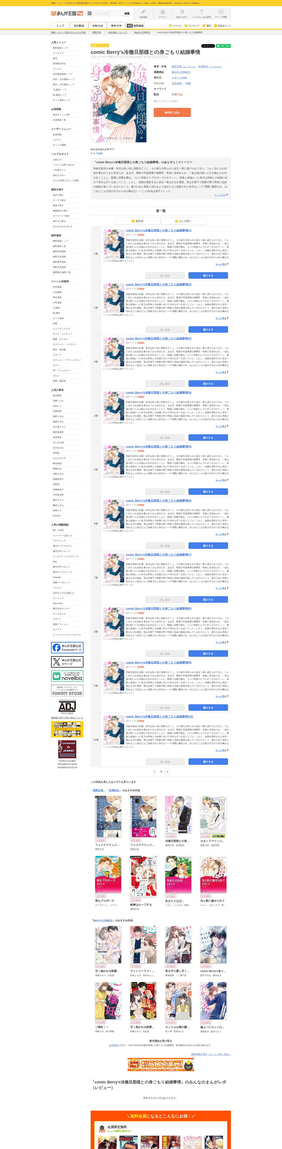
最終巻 (137, 221)
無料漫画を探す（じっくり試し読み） (211, 1054)
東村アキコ (58, 500)
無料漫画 (135, 25)
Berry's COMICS (103, 920)
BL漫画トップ (59, 95)
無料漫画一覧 (59, 246)
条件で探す (58, 195)
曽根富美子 (58, 479)
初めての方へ (59, 175)
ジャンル (174, 25)
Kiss (55, 561)
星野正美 (184, 66)
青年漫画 (57, 297)
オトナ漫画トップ (61, 100)
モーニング (58, 598)
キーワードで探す (61, 216)
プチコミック (59, 540)
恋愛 (55, 323)
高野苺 (56, 484)
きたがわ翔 (58, 442)
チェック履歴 (59, 145)
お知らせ (57, 159)
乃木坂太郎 (58, 495)
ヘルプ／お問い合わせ (63, 165)
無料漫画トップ (60, 48)
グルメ (56, 375)
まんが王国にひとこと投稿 (66, 180)
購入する (208, 275)
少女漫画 (57, 292)
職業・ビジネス (60, 339)
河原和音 (57, 437)
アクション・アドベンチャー (67, 360)
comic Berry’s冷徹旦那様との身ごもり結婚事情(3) (159, 338)
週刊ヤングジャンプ (62, 572)
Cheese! (57, 577)
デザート (57, 619)
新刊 (206, 25)
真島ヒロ (57, 510)
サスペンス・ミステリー (65, 344)
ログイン (57, 140)
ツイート (210, 45)
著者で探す (58, 205)
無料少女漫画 (59, 256)
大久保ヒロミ (59, 427)
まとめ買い (183, 221)
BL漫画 (56, 313)
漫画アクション (60, 624)
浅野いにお (58, 401)
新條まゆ (57, 468)
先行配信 (79, 25)
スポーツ (57, 355)
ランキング (191, 25)
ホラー (56, 365)
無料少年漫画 (59, 267)
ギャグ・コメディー (62, 334)
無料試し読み (172, 112)
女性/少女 (97, 25)
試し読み (165, 275)
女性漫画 (57, 287)
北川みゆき (58, 448)
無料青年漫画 (59, 262)
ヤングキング (59, 614)
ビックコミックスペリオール (67, 634)
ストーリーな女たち (62, 535)
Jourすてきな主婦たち (63, 593)
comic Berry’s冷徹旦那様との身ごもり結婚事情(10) (159, 716)
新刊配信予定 (59, 63)
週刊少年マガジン (61, 567)
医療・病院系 (59, 381)
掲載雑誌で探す (60, 210)
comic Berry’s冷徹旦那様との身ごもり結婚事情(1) (159, 230)
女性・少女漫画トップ (63, 79)
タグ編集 (98, 153)
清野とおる (58, 474)
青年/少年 (116, 25)
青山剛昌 (57, 395)
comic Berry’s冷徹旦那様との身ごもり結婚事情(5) (159, 446)
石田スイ (57, 406)
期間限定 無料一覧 (62, 272)
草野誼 (56, 453)
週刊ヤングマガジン (62, 546)
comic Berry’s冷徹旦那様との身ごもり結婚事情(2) (159, 284)
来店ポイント (222, 25)
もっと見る (221, 195)
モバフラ (57, 629)
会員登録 (57, 134)
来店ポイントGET (61, 114)
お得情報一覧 (59, 120)
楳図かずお (58, 421)
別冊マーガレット (61, 582)
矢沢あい (57, 515)
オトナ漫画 (58, 318)
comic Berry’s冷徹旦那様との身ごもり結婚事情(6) (159, 500)
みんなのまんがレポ (62, 226)
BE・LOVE (58, 530)
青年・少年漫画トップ (63, 84)
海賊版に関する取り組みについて (67, 718)
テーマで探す (59, 200)
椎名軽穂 (57, 463)
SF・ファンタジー (62, 370)
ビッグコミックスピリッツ (66, 556)
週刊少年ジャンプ (61, 551)
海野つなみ (58, 416)
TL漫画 (56, 308)
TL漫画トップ (59, 89)
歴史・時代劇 (59, 349)
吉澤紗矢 (210, 66)
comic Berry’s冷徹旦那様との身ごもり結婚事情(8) (159, 608)
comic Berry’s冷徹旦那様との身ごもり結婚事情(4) (159, 392)
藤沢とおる (58, 505)
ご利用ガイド (59, 170)
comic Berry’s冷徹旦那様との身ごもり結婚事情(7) (159, 554)
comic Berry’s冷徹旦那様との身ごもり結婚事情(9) (159, 662)
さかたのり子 (59, 458)
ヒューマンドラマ (61, 328)
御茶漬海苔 (58, 432)
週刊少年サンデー (61, 608)
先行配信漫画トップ (62, 74)
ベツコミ (57, 587)
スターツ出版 (179, 77)
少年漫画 (57, 302)
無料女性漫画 (59, 251)
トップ (60, 25)
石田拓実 (57, 411)
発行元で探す (59, 221)
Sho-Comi (57, 603)
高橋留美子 (58, 489)
